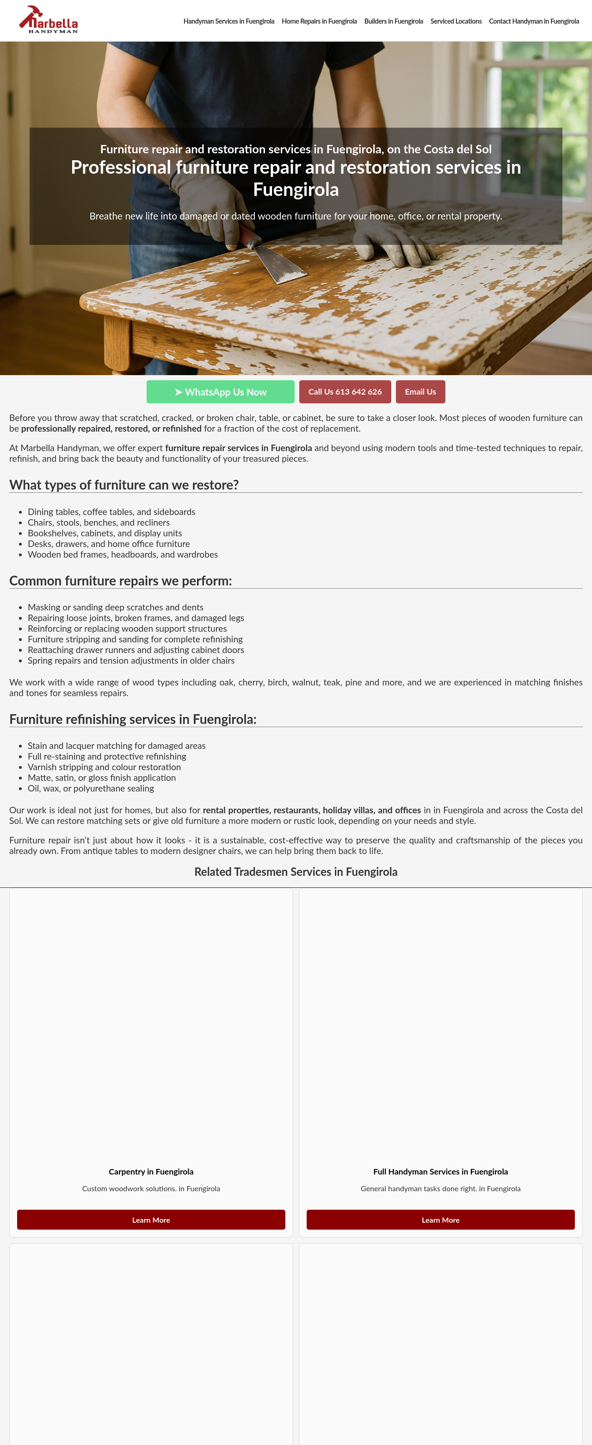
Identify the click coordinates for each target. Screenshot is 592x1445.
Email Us (420, 391)
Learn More (151, 1219)
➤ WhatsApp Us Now (220, 391)
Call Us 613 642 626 (345, 391)
